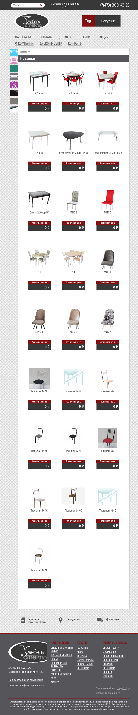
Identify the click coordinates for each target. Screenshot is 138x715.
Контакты (75, 43)
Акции (104, 37)
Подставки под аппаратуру (59, 665)
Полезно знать (110, 659)
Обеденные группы (61, 674)
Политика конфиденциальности (26, 685)
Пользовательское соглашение (25, 680)
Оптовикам (83, 668)
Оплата (46, 37)
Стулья (54, 659)
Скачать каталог (85, 659)
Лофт (53, 678)
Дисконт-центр (51, 43)
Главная (23, 51)
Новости (107, 672)
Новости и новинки (113, 655)
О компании (24, 43)
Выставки (108, 663)
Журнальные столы (61, 654)
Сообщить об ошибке (108, 693)
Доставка (64, 37)
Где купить (85, 37)
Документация (85, 663)
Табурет (55, 682)
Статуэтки (56, 670)
